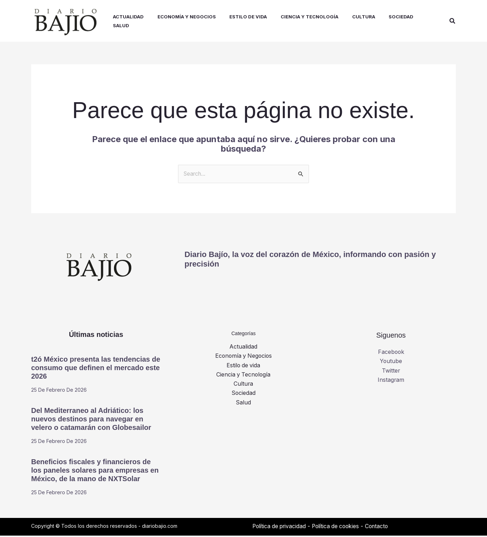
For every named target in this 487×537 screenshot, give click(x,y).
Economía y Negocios (243, 357)
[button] (452, 21)
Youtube (391, 363)
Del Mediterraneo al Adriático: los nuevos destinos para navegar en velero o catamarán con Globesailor (91, 420)
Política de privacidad (280, 527)
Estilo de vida (243, 366)
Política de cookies (340, 527)
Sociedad (243, 394)
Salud (243, 404)
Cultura (243, 385)
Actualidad (243, 348)
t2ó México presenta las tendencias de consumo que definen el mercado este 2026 (95, 369)
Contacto (383, 527)
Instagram (391, 381)
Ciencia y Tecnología (243, 376)
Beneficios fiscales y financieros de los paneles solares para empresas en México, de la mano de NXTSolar (95, 471)
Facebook (391, 353)
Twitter (391, 372)
